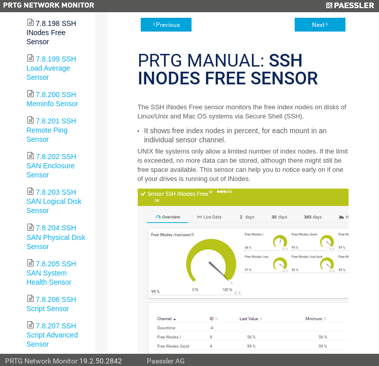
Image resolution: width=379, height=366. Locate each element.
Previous (168, 24)
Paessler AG (166, 361)
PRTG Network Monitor (41, 361)
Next (318, 24)
